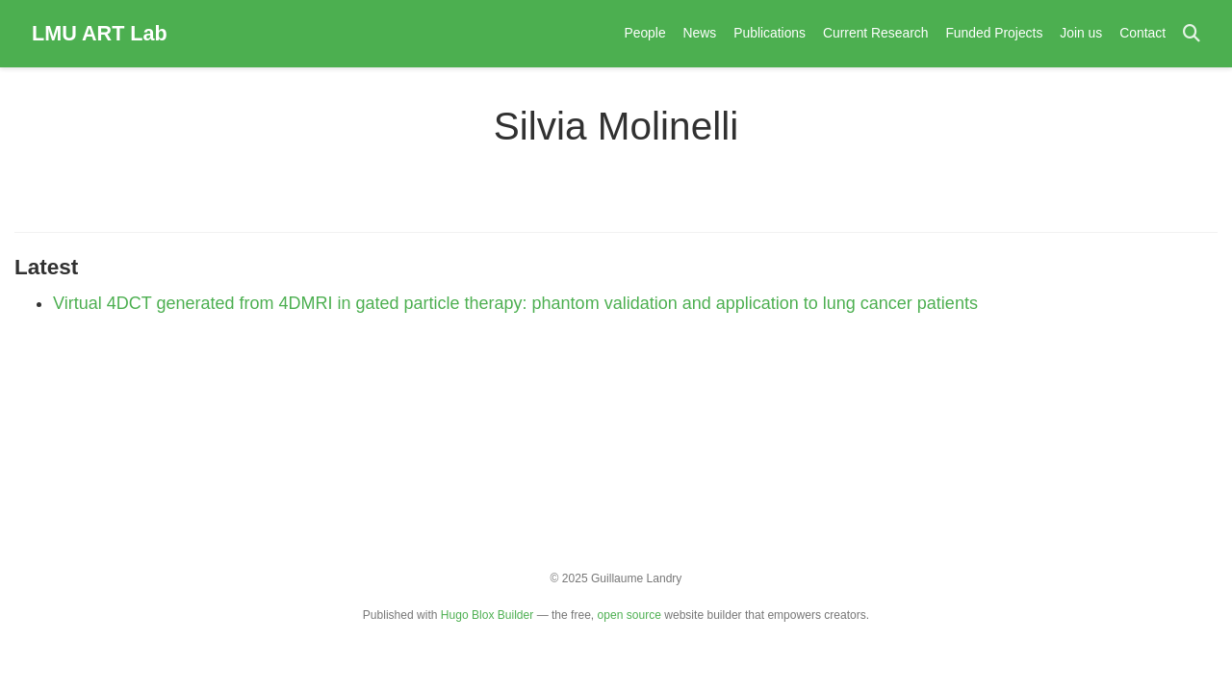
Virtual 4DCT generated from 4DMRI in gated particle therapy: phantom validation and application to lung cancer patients (515, 303)
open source (629, 615)
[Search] (1191, 34)
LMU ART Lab (99, 33)
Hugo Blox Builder (487, 615)
